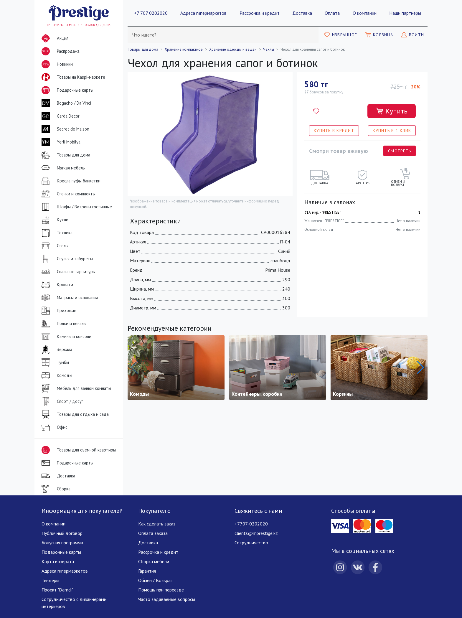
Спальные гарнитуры (67, 272)
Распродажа (59, 51)
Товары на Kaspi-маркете (72, 77)
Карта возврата (58, 561)
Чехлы (268, 49)
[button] (421, 367)
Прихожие (57, 310)
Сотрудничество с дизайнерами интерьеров (74, 602)
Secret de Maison (64, 129)
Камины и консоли (65, 336)
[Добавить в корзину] (391, 111)
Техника (55, 233)
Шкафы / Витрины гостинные (75, 207)
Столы (53, 246)
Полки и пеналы (62, 323)
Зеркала (55, 349)
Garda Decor (59, 116)
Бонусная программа (62, 543)
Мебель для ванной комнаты (75, 388)
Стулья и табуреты (66, 259)
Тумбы (54, 362)
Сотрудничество (251, 543)
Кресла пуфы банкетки (69, 181)
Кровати (56, 285)
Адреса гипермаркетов (203, 13)
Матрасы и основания (68, 298)
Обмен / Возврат (155, 580)
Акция (53, 38)
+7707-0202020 (251, 524)
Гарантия (147, 571)
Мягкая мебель (62, 168)
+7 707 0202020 (151, 13)
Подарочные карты (66, 90)
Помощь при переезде (161, 590)
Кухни (53, 220)
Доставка (302, 13)
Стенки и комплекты (67, 194)
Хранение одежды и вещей (233, 49)
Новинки (56, 65)
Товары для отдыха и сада (74, 414)
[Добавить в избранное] (316, 111)
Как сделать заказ (156, 524)
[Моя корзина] (379, 34)
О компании (365, 13)
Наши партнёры (405, 13)
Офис (53, 427)
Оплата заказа (153, 533)
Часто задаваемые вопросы (166, 599)
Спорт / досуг (61, 401)
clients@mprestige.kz (256, 533)
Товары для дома (64, 155)
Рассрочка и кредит (260, 13)
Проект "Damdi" (57, 590)
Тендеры (50, 580)
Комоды (55, 375)
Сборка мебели (153, 561)
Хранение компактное (184, 49)
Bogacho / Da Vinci (65, 103)
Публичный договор (62, 533)
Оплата (332, 13)
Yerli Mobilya (59, 142)
